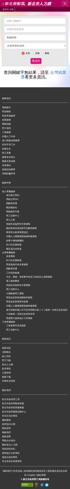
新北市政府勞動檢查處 (13, 403)
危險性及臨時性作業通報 (18, 224)
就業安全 (6, 149)
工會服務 (6, 132)
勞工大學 (10, 220)
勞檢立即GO (12, 199)
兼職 (47, 53)
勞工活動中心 (12, 216)
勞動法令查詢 (8, 440)
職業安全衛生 (8, 157)
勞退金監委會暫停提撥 (17, 301)
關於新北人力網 (9, 445)
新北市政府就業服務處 (13, 407)
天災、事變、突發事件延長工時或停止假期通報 (29, 277)
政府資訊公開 (8, 424)
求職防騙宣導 (8, 173)
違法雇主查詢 (12, 195)
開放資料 (6, 428)
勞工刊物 (6, 360)
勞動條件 (6, 107)
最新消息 (6, 348)
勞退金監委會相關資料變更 (19, 297)
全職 (37, 53)
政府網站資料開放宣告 (35, 471)
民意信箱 (18, 471)
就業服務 (6, 120)
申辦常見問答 (8, 381)
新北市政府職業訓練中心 (14, 412)
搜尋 (36, 61)
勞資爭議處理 (8, 116)
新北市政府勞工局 (11, 399)
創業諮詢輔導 (8, 169)
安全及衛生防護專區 (12, 461)
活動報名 (6, 352)
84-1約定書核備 (13, 244)
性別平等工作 (8, 144)
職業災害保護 (8, 161)
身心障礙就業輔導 (11, 140)
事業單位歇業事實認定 (17, 232)
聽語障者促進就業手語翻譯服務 (21, 228)
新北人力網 (7, 364)
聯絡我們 (6, 432)
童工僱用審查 (12, 281)
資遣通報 (10, 256)
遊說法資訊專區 (9, 457)
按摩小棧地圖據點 (15, 240)
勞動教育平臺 (12, 211)
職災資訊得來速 (13, 249)
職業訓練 (6, 124)
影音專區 (6, 368)
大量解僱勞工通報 (15, 293)
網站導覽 (41, 475)
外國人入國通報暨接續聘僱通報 (21, 236)
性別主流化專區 (9, 416)
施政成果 (6, 436)
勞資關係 (6, 111)
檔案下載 (6, 377)
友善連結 (6, 165)
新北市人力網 (8, 9)
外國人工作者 (8, 136)
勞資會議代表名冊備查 (17, 264)
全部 (28, 53)
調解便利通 (11, 203)
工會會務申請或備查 (16, 325)
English (32, 475)
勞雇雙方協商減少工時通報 (19, 318)
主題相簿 (6, 373)
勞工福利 (6, 128)
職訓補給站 (11, 207)
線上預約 (6, 356)
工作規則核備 (12, 273)
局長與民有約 (8, 449)
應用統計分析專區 (11, 453)
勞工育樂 (6, 153)
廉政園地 (6, 420)
